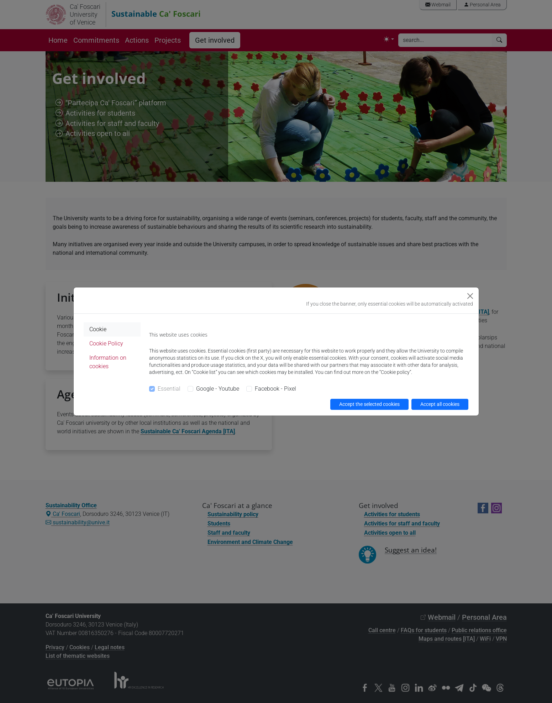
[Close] (470, 296)
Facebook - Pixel (275, 388)
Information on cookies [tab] (107, 362)
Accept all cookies (439, 404)
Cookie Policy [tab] (106, 343)
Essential (169, 388)
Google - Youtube (217, 388)
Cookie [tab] (97, 329)
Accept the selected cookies (369, 404)
